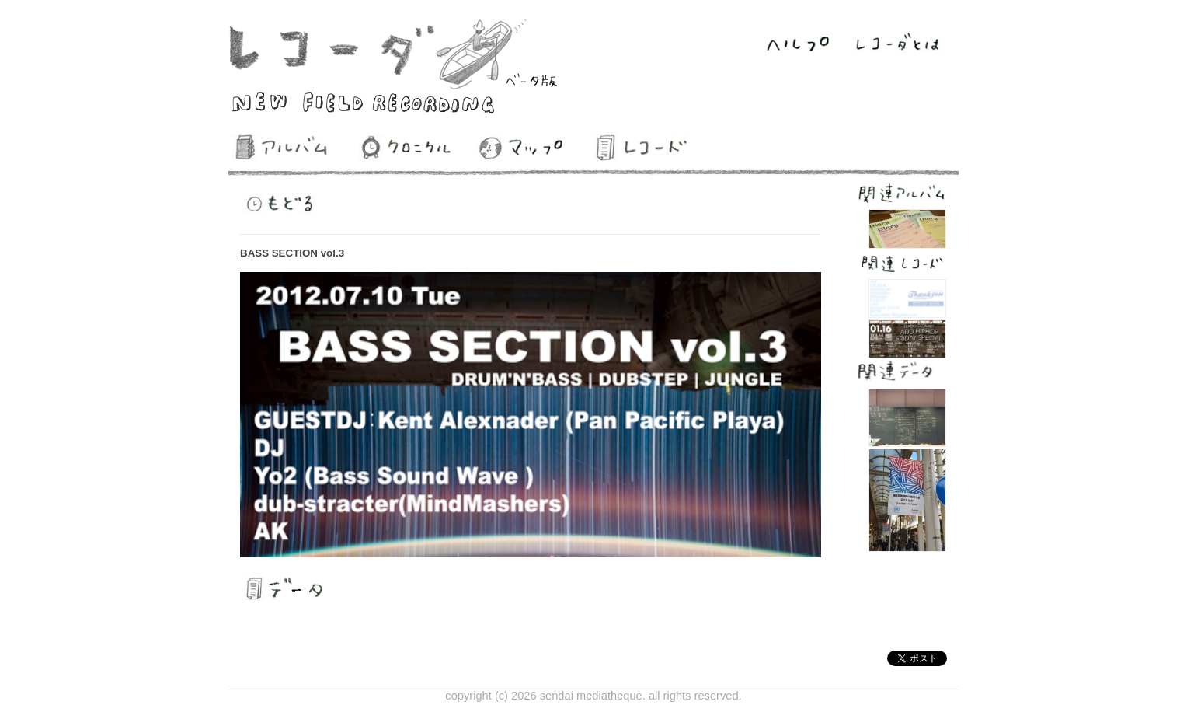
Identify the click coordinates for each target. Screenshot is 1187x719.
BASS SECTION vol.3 (292, 253)
